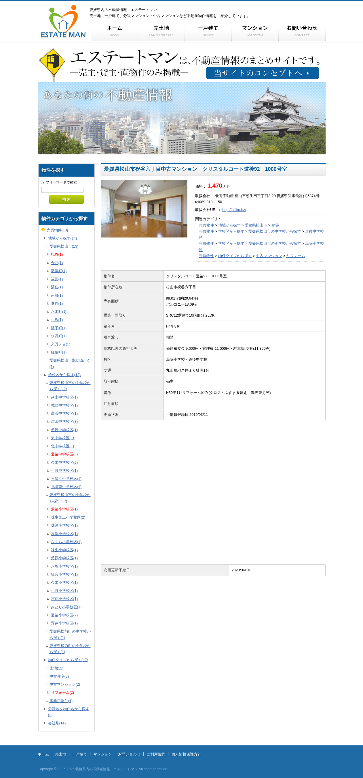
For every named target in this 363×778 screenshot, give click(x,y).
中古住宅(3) (59, 676)
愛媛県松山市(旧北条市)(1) (70, 363)
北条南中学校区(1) (66, 487)
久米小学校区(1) (64, 582)
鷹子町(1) (59, 328)
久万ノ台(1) (61, 344)
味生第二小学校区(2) (68, 517)
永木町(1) (59, 311)
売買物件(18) (57, 230)
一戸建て (79, 754)
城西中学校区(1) (64, 405)
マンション (102, 754)
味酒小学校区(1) (64, 525)
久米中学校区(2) (64, 462)
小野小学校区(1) (64, 590)
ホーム (43, 754)
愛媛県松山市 (256, 225)
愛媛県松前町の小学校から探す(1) (70, 649)
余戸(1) (57, 263)
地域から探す (229, 225)
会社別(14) (57, 723)
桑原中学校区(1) (64, 430)
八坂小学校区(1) (64, 566)
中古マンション (269, 256)
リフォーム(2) (62, 692)
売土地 (60, 754)
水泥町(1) (59, 336)
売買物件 (206, 225)
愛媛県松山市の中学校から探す (274, 231)
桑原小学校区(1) (64, 558)
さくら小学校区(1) (66, 542)
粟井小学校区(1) (64, 623)
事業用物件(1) (61, 701)
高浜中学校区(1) (64, 413)
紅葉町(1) (59, 352)
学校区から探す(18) (64, 375)
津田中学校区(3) (64, 421)
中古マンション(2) (65, 684)
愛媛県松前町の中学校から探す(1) (70, 634)
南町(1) (57, 295)
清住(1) (57, 287)
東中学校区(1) (62, 438)
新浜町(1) (59, 271)
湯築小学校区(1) (64, 509)
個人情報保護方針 (186, 754)
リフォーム (295, 256)
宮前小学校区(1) (64, 598)
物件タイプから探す (235, 256)
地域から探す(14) (62, 238)
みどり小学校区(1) (66, 607)
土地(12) (57, 668)
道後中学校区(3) (64, 454)
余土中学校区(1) (64, 397)
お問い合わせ (129, 754)
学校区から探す (231, 231)
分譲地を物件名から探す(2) (68, 712)
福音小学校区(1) (64, 574)
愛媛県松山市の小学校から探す (274, 243)
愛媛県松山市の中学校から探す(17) (70, 386)
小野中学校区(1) (64, 470)
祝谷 (275, 225)
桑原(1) (57, 303)
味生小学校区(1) (64, 550)
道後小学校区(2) (64, 615)
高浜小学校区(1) (64, 534)
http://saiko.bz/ (234, 209)
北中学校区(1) (62, 446)
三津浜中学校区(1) (66, 478)
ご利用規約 (156, 754)
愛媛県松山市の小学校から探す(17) (70, 498)
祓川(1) (57, 279)
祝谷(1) (57, 254)
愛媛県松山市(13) (64, 246)
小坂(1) (57, 319)
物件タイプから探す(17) (68, 660)
